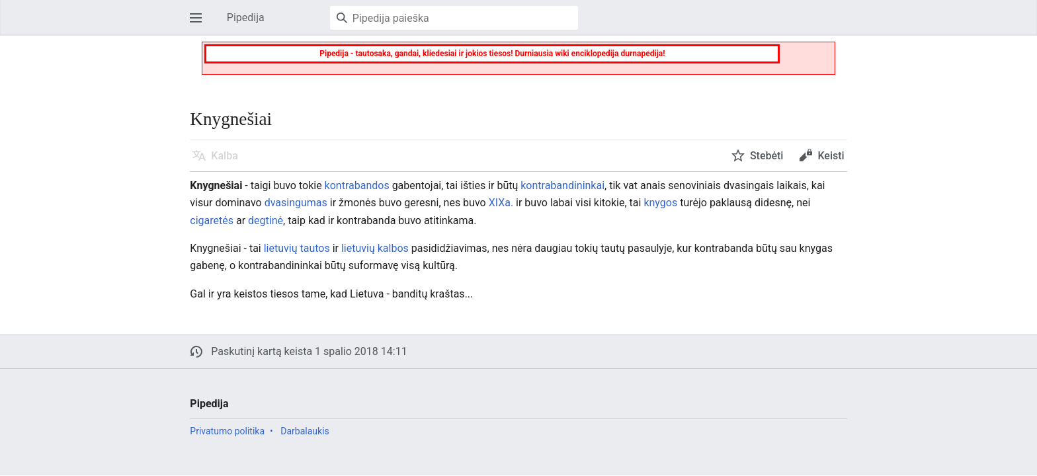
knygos (660, 202)
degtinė (265, 220)
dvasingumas (296, 202)
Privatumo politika (227, 431)
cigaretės (211, 220)
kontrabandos (357, 185)
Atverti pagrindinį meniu (199, 24)
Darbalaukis (304, 431)
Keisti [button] (830, 155)
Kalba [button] (224, 155)
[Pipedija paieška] (454, 18)
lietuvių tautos (297, 248)
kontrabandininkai (562, 185)
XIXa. (501, 202)
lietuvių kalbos (375, 248)
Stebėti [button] (767, 155)
